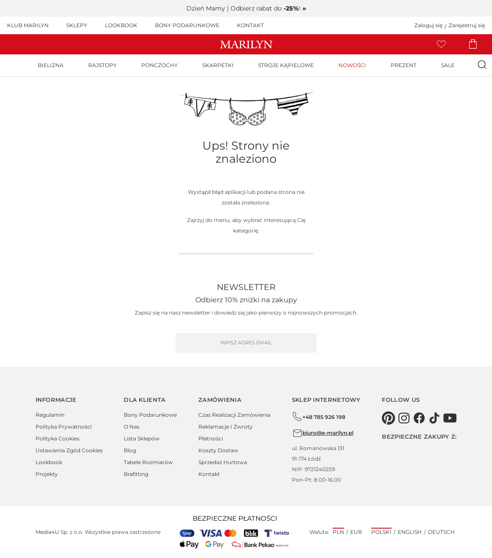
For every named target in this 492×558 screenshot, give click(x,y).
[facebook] (419, 418)
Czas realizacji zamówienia (234, 414)
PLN (338, 532)
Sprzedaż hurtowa (222, 462)
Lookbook (49, 462)
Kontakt (209, 474)
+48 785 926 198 (318, 416)
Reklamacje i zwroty (225, 426)
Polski (381, 532)
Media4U (47, 532)
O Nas (132, 426)
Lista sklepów (142, 438)
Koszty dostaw (218, 450)
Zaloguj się (428, 25)
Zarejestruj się (467, 25)
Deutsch (441, 532)
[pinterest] (388, 418)
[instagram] (403, 418)
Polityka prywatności (64, 426)
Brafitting (136, 474)
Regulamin (50, 414)
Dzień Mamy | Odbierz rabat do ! (246, 8)
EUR (356, 532)
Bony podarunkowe (150, 414)
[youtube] (449, 418)
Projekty (47, 474)
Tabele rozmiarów (148, 462)
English (410, 532)
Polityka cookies (57, 438)
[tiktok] (434, 418)
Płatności (210, 438)
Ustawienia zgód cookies (69, 450)
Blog (130, 450)
